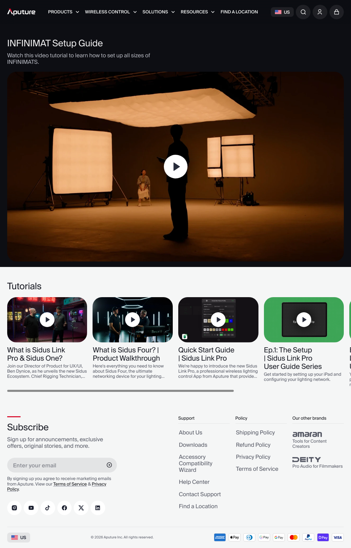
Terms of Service (70, 484)
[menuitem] (64, 12)
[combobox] (303, 12)
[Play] (175, 166)
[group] (318, 440)
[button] (336, 12)
